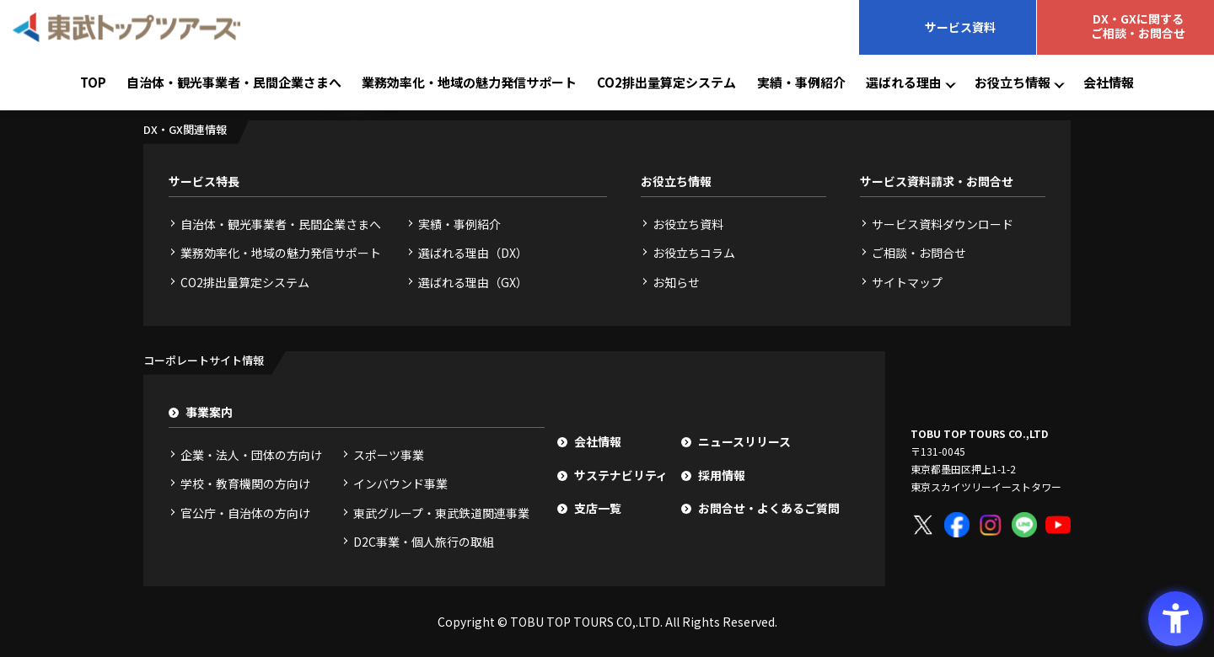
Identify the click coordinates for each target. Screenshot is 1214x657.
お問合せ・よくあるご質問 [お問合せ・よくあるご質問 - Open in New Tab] (769, 507)
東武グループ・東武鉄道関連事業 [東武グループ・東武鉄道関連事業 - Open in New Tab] (441, 513)
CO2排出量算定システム (666, 82)
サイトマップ (907, 282)
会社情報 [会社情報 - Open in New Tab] (1108, 82)
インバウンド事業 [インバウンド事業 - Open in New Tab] (400, 483)
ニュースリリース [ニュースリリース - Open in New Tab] (744, 441)
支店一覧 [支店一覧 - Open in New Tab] (597, 507)
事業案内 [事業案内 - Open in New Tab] (209, 411)
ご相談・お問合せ (919, 252)
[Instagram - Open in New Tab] (990, 524)
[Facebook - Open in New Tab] (957, 524)
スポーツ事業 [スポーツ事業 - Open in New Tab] (388, 454)
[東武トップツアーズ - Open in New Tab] (126, 27)
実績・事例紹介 (801, 82)
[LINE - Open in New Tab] (1024, 524)
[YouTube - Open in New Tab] (1058, 524)
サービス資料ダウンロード (942, 224)
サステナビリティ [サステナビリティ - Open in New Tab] (621, 475)
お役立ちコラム (694, 252)
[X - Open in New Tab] (923, 524)
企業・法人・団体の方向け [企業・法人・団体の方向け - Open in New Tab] (251, 454)
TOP (93, 82)
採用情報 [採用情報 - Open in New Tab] (721, 475)
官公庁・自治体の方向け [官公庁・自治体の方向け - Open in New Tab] (245, 513)
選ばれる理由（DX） (473, 252)
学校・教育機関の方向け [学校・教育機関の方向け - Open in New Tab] (245, 483)
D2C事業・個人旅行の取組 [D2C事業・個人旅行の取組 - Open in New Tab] (423, 541)
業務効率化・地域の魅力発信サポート (469, 82)
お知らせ (676, 282)
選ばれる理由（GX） (473, 282)
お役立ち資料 (688, 224)
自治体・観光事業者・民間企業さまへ (233, 82)
